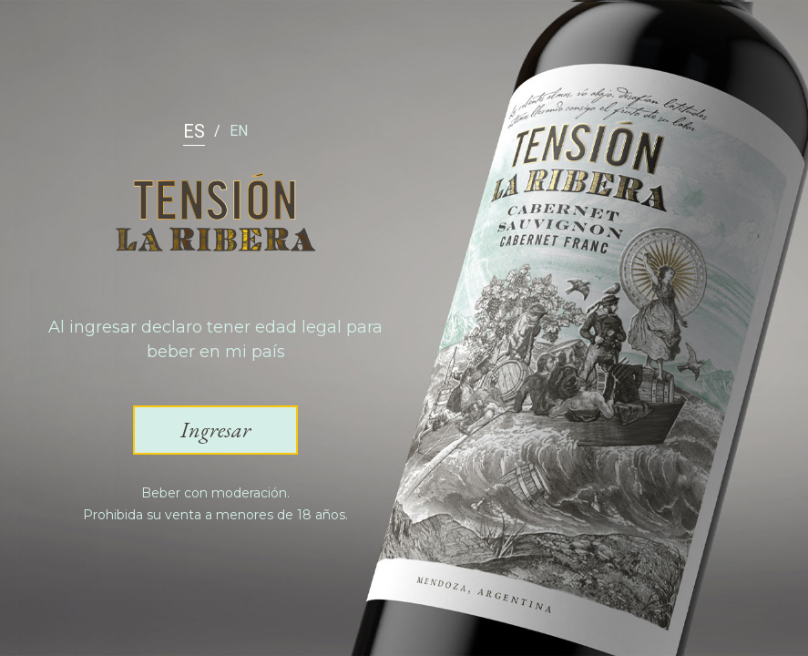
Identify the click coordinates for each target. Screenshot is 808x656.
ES (194, 131)
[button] (215, 430)
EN (239, 130)
